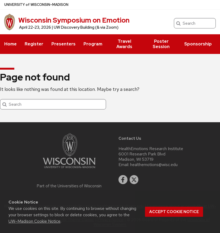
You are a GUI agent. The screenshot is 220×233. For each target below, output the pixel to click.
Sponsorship (198, 44)
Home (10, 44)
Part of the (69, 186)
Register (34, 44)
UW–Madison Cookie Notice (34, 221)
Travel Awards (124, 44)
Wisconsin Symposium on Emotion (74, 20)
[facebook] (122, 179)
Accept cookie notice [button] (174, 211)
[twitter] (134, 179)
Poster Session (161, 44)
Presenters (63, 44)
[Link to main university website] (69, 169)
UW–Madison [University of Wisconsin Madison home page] (36, 4)
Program (92, 44)
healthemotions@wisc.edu (154, 164)
